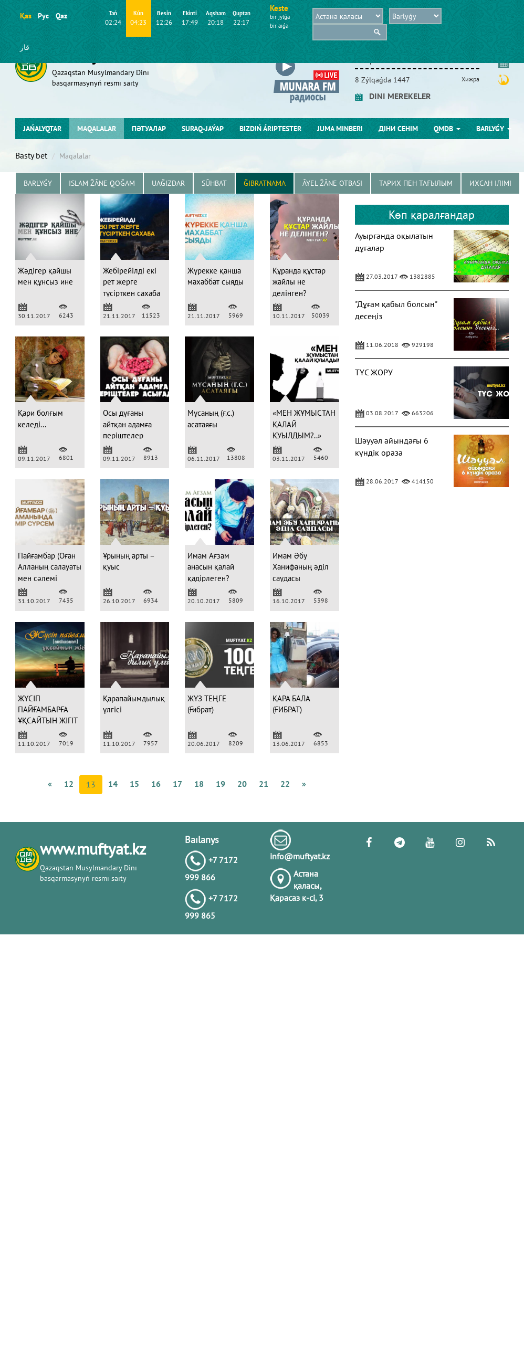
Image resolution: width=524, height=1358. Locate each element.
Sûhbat (214, 183)
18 (199, 783)
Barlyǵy (493, 128)
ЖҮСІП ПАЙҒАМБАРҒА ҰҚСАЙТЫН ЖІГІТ (48, 709)
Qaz (61, 15)
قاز (24, 47)
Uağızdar (168, 183)
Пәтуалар (149, 128)
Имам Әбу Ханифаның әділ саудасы (301, 567)
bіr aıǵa (279, 25)
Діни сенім (398, 128)
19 (220, 783)
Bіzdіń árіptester (270, 128)
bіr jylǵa (280, 16)
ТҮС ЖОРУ (374, 372)
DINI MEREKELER (393, 96)
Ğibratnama (265, 183)
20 (242, 783)
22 (285, 783)
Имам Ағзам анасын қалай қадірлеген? (210, 567)
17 (177, 783)
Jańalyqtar (42, 128)
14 (113, 783)
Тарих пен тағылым (416, 183)
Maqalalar (96, 128)
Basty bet (31, 155)
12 (69, 783)
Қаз (25, 15)
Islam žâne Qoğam (102, 183)
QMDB (447, 128)
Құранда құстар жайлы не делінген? (299, 282)
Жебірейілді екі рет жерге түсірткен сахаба (131, 282)
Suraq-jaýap (203, 128)
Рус (43, 15)
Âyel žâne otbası (332, 183)
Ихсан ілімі (490, 183)
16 (156, 783)
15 (134, 783)
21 (263, 783)
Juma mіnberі (340, 128)
